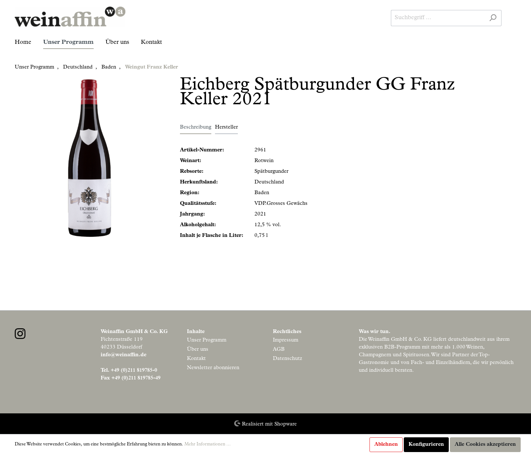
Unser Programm (206, 340)
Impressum (285, 340)
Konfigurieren (426, 444)
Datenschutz (287, 358)
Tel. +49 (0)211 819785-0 (129, 370)
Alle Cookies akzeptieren (485, 444)
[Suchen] (493, 18)
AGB (279, 349)
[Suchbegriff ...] (438, 18)
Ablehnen (386, 444)
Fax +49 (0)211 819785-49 (130, 378)
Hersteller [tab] (226, 127)
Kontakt (196, 358)
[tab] (195, 127)
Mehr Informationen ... (207, 444)
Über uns (197, 349)
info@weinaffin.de (123, 355)
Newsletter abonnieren (213, 368)
